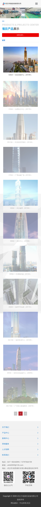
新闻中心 (5, 438)
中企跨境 (22, 503)
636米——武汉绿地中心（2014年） (20, 75)
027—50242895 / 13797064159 (19, 462)
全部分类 (20, 35)
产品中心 (5, 433)
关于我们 (5, 427)
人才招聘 (5, 449)
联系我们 (5, 455)
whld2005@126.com (15, 465)
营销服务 (5, 444)
